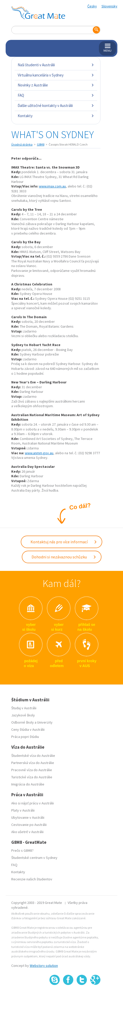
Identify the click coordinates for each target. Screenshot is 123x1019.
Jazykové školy (23, 715)
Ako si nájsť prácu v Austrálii (32, 803)
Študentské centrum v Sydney (34, 857)
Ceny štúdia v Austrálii (28, 729)
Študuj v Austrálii (23, 708)
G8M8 (40, 144)
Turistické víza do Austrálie (31, 777)
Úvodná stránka (22, 144)
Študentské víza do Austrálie (33, 755)
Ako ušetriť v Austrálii (27, 831)
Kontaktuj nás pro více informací (63, 541)
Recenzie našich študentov (31, 879)
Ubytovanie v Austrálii (27, 817)
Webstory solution (44, 965)
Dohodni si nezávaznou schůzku (64, 556)
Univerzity (45, 722)
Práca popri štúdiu (25, 736)
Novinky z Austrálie (56, 85)
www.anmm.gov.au (39, 453)
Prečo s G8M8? (22, 850)
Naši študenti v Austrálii (56, 64)
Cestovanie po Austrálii (29, 824)
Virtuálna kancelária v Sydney (56, 75)
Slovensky (109, 6)
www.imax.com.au (52, 186)
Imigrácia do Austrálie (27, 784)
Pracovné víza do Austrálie (31, 770)
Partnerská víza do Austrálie (32, 762)
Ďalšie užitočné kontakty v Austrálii (56, 105)
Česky (92, 6)
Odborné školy (22, 722)
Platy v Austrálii (23, 810)
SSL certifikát (81, 996)
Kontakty (56, 115)
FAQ (56, 95)
